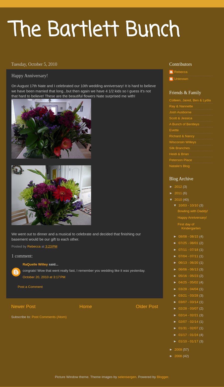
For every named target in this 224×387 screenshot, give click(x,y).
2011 (178, 193)
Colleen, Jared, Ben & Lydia (190, 100)
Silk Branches (179, 148)
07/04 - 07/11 (188, 256)
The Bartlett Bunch (94, 31)
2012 (178, 187)
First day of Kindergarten (189, 226)
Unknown (181, 79)
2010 (178, 199)
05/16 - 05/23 (188, 276)
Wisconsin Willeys (182, 142)
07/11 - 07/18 (188, 250)
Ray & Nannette (181, 106)
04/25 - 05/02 (188, 282)
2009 (178, 349)
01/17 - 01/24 (188, 335)
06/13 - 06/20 (188, 262)
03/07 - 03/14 (188, 302)
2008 (178, 356)
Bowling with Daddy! (193, 211)
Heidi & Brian (179, 154)
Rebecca (180, 72)
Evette (174, 130)
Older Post (147, 306)
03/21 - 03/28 (188, 295)
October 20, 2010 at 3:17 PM (44, 277)
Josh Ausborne (180, 112)
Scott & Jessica (180, 118)
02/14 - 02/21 (188, 315)
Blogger (162, 377)
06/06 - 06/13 (188, 269)
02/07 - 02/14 (188, 321)
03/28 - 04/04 (188, 289)
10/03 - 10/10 (188, 205)
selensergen (127, 377)
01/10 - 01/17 (188, 341)
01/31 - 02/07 (188, 328)
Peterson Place (180, 160)
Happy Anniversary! (192, 217)
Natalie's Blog (179, 166)
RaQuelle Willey (35, 264)
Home (85, 306)
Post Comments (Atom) (49, 317)
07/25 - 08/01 (188, 243)
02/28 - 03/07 (188, 308)
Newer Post (23, 306)
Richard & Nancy (181, 136)
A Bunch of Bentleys (184, 124)
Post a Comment (30, 287)
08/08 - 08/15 (188, 236)
